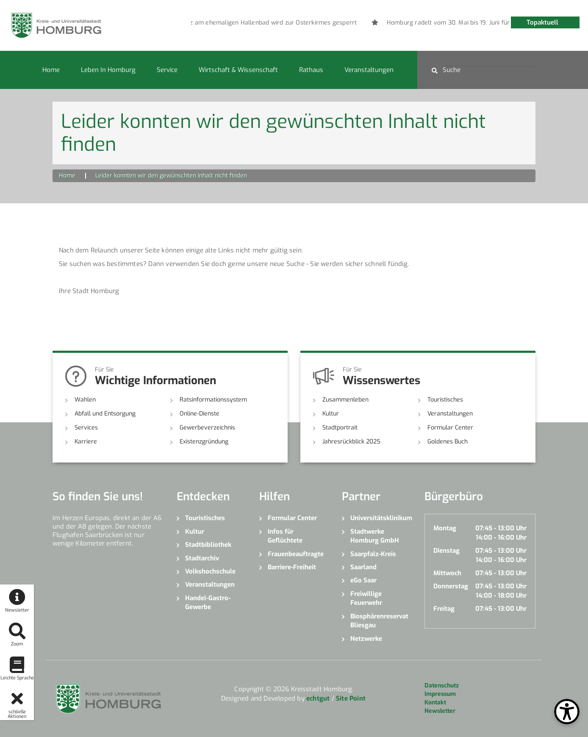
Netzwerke (366, 638)
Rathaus (311, 70)
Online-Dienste (199, 414)
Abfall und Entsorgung (105, 414)
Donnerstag (450, 586)
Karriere (86, 442)
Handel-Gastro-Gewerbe (207, 602)
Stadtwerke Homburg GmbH (374, 536)
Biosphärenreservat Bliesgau (379, 620)
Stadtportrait (340, 428)
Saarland (363, 567)
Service (167, 70)
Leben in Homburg (108, 70)
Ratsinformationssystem (213, 400)
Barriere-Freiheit (292, 567)
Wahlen (85, 400)
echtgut (318, 698)
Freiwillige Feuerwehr (366, 598)
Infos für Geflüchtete (285, 536)
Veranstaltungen (369, 70)
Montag (444, 528)
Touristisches (445, 400)
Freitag (444, 608)
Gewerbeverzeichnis (207, 428)
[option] (291, 23)
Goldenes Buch (447, 442)
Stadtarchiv (202, 558)
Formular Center (450, 428)
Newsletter (439, 711)
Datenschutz (441, 686)
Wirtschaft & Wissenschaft (238, 70)
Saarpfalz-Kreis (373, 554)
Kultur (330, 414)
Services (86, 428)
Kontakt (435, 702)
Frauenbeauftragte (296, 554)
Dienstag (446, 550)
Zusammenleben (345, 400)
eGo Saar (363, 580)
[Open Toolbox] (567, 711)
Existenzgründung (204, 442)
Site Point (351, 698)
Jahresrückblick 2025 (351, 442)
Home (51, 70)
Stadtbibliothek (208, 544)
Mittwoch (447, 573)
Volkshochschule (210, 571)
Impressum (440, 694)
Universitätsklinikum (381, 518)
